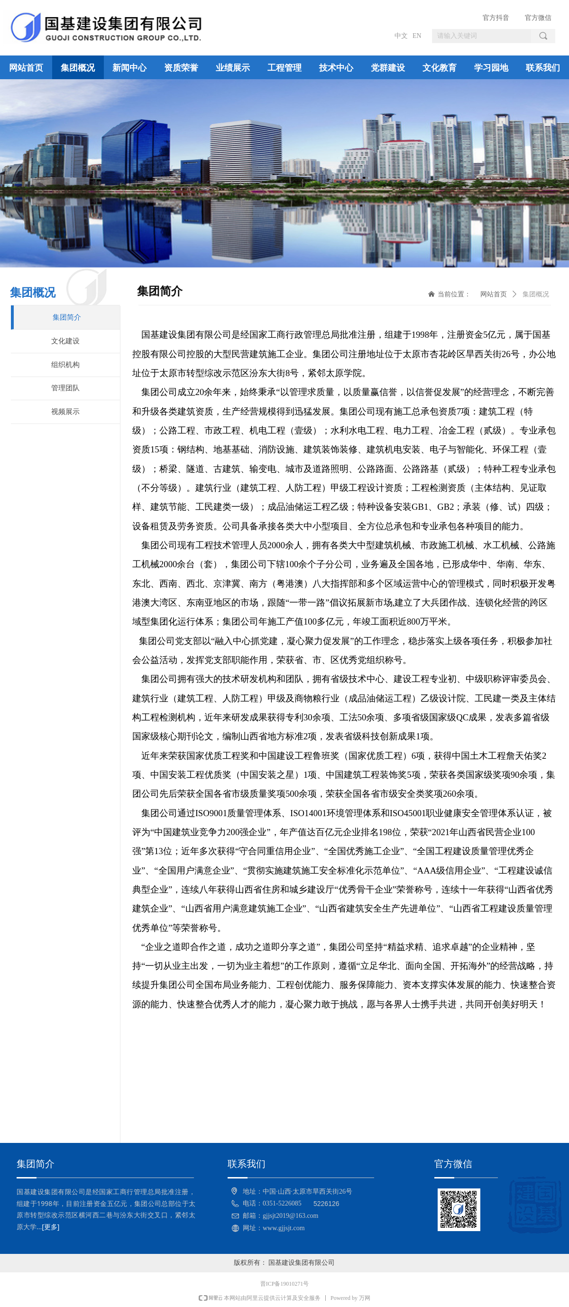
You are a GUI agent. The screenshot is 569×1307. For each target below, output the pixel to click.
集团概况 (536, 294)
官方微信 (538, 17)
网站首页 (493, 294)
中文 (401, 35)
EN (417, 35)
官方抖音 (496, 17)
